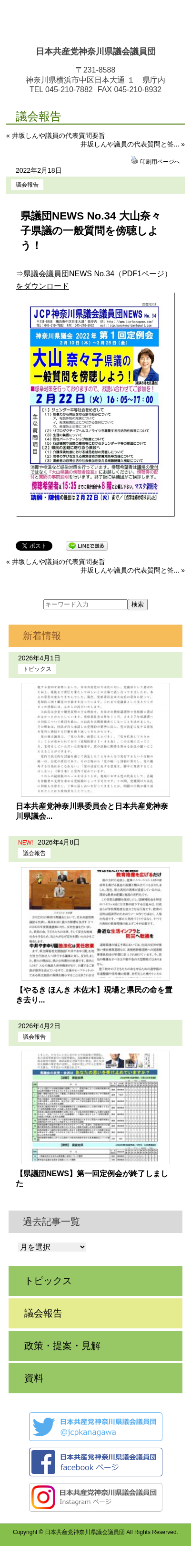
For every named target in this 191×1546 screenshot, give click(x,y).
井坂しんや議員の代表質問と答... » (132, 144)
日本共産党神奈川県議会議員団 (96, 51)
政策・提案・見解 (62, 1345)
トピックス (37, 669)
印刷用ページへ (160, 161)
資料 (33, 1378)
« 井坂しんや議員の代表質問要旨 (55, 135)
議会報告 (27, 184)
